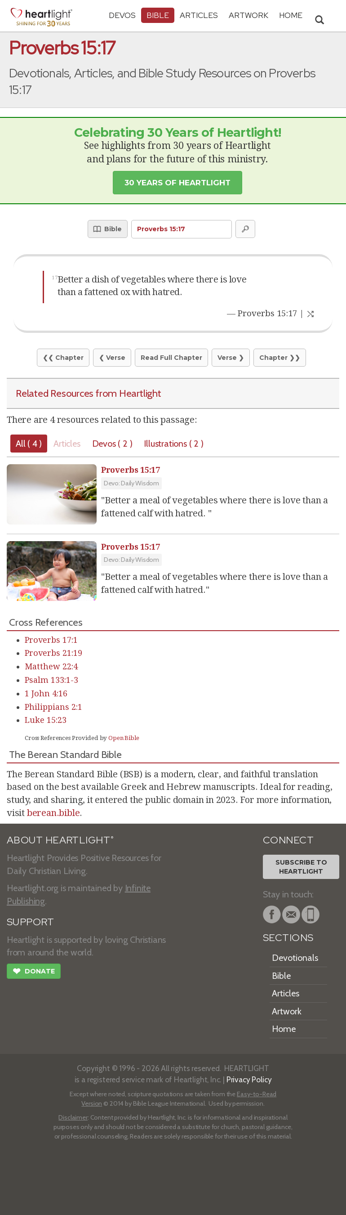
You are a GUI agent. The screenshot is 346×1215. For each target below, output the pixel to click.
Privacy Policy (249, 1079)
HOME (290, 15)
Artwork (248, 15)
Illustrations (173, 443)
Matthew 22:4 (51, 666)
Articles (199, 15)
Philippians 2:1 (53, 707)
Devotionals (295, 957)
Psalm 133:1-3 (51, 680)
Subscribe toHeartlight (301, 866)
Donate (34, 972)
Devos (122, 15)
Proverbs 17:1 (51, 640)
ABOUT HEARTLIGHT (60, 840)
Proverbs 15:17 (130, 470)
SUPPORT (30, 921)
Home (284, 1028)
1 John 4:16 (46, 693)
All (29, 443)
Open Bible (123, 738)
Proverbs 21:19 (53, 653)
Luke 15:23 (46, 720)
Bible (157, 15)
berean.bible (53, 812)
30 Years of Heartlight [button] (177, 182)
